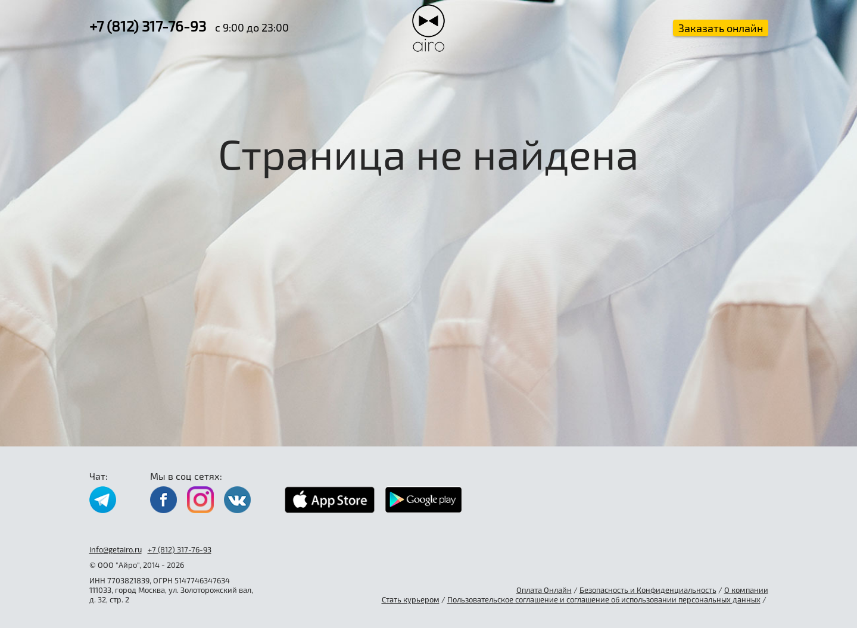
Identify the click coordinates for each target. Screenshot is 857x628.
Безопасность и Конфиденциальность (647, 590)
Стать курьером (411, 599)
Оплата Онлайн (544, 590)
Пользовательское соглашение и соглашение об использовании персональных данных (604, 599)
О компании (746, 590)
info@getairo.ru (115, 549)
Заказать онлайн (720, 28)
